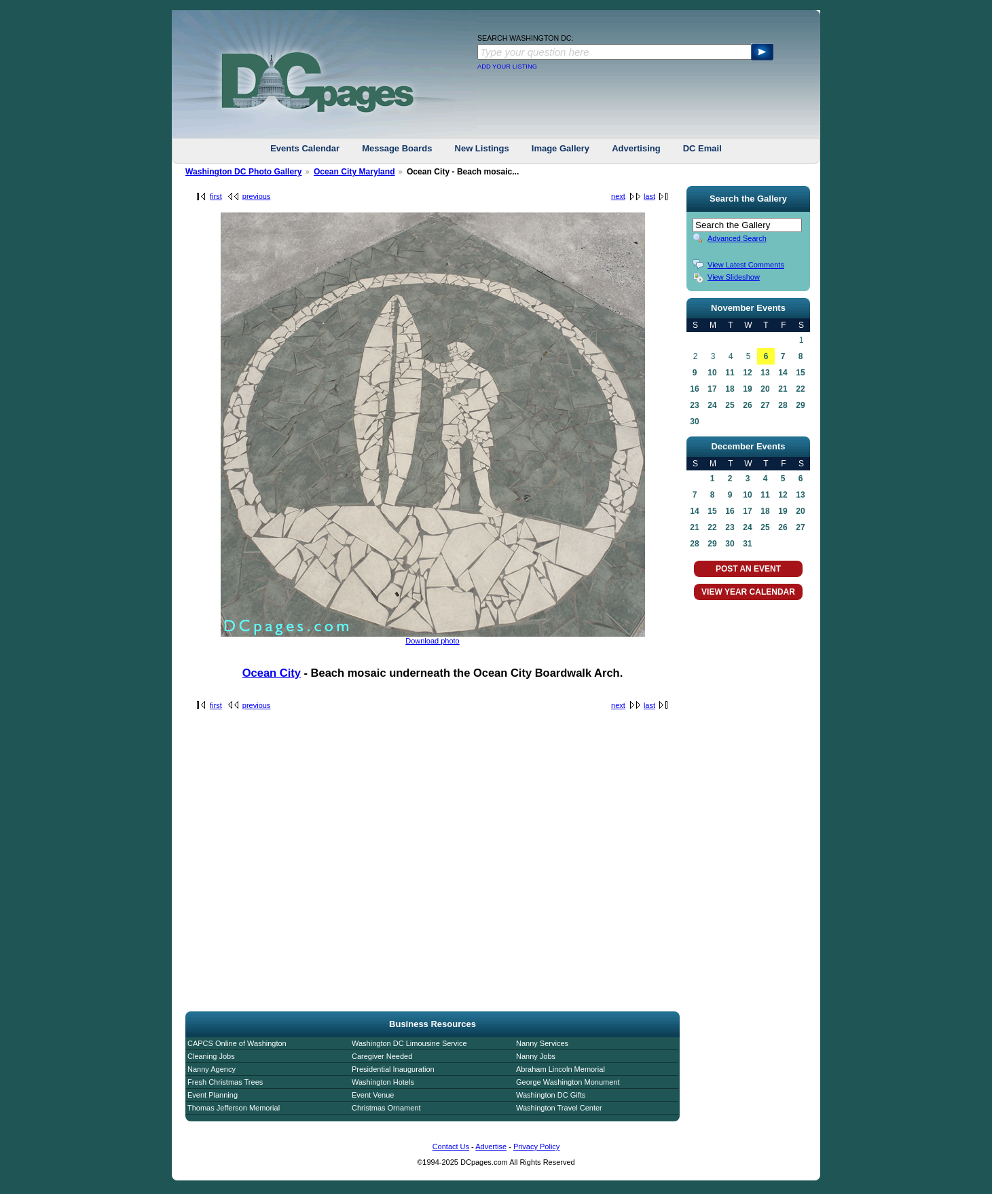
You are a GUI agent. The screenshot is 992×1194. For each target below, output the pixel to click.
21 (782, 389)
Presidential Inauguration (393, 1069)
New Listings (482, 148)
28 (782, 405)
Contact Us (451, 1146)
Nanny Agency (211, 1069)
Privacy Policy (536, 1146)
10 (712, 372)
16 (694, 389)
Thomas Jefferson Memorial (233, 1108)
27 (764, 405)
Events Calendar (304, 148)
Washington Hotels (383, 1082)
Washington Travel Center (559, 1108)
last (649, 196)
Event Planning (212, 1095)
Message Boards (397, 148)
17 (712, 389)
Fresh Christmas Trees (225, 1082)
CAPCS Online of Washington (237, 1043)
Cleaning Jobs (211, 1056)
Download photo (432, 641)
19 (747, 389)
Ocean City (271, 673)
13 (764, 372)
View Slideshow (734, 277)
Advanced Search (737, 238)
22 (800, 389)
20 (764, 389)
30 (694, 421)
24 (712, 405)
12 (747, 372)
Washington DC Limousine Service (409, 1043)
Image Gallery (560, 148)
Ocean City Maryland (354, 171)
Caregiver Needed (382, 1056)
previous (256, 196)
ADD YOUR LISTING (507, 66)
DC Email (702, 148)
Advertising (636, 148)
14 (782, 372)
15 (800, 372)
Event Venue (373, 1095)
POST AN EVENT (748, 569)
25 (729, 405)
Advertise (491, 1146)
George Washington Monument (567, 1082)
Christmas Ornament (386, 1108)
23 (694, 405)
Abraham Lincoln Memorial (560, 1069)
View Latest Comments (746, 265)
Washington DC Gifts (550, 1095)
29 (800, 405)
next (618, 196)
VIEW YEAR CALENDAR (748, 592)
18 (729, 389)
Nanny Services (542, 1043)
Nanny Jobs (535, 1056)
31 (747, 543)
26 (747, 405)
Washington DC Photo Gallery (243, 171)
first (216, 196)
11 (729, 372)
